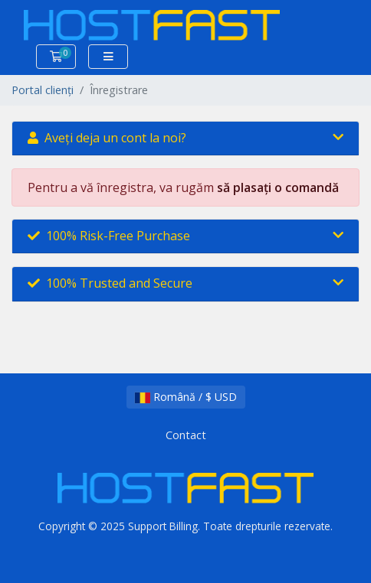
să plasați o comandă (278, 187)
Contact (186, 435)
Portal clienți (42, 90)
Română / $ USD (186, 396)
